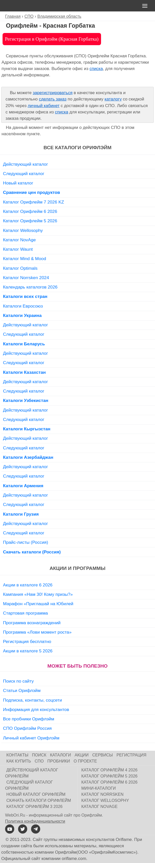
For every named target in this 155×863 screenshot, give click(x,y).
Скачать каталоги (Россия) (32, 551)
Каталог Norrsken (102, 794)
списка (96, 68)
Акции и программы (77, 568)
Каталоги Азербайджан (28, 457)
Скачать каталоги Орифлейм (38, 800)
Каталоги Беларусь (24, 343)
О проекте (85, 761)
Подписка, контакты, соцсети (32, 700)
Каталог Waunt (18, 249)
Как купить (18, 761)
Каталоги (60, 755)
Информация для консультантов (36, 709)
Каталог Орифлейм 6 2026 (30, 211)
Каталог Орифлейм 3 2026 (34, 806)
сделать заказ (52, 99)
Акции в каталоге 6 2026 (27, 584)
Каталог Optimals (20, 268)
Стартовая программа (25, 613)
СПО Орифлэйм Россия (27, 728)
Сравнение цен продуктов (31, 192)
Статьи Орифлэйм (22, 690)
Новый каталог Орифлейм (35, 794)
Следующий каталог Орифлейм (29, 785)
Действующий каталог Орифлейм (31, 773)
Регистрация (131, 755)
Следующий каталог (23, 173)
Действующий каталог (25, 164)
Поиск (39, 755)
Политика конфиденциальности (35, 821)
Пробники (58, 761)
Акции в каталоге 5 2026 (27, 650)
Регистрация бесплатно (27, 641)
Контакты (17, 755)
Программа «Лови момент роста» (37, 632)
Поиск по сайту (18, 681)
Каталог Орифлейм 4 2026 (109, 770)
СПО (39, 761)
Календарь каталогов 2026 (30, 287)
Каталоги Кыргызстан (26, 428)
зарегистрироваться (53, 92)
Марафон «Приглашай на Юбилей (38, 603)
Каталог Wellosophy (23, 230)
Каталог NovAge (19, 239)
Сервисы (102, 755)
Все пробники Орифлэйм (28, 718)
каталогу (113, 99)
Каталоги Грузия (21, 514)
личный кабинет (44, 105)
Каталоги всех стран (25, 296)
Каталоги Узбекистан (25, 400)
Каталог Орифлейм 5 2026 (30, 220)
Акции (82, 755)
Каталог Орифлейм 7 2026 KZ (33, 202)
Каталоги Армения (23, 485)
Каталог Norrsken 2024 (26, 277)
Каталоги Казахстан (24, 372)
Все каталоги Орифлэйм (77, 147)
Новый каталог (18, 182)
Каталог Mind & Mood (24, 258)
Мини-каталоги (98, 788)
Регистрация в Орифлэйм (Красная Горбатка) (51, 39)
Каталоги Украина (22, 315)
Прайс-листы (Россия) (25, 542)
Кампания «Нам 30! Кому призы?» (38, 594)
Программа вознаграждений (32, 622)
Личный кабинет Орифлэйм (31, 737)
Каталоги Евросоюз (23, 306)
